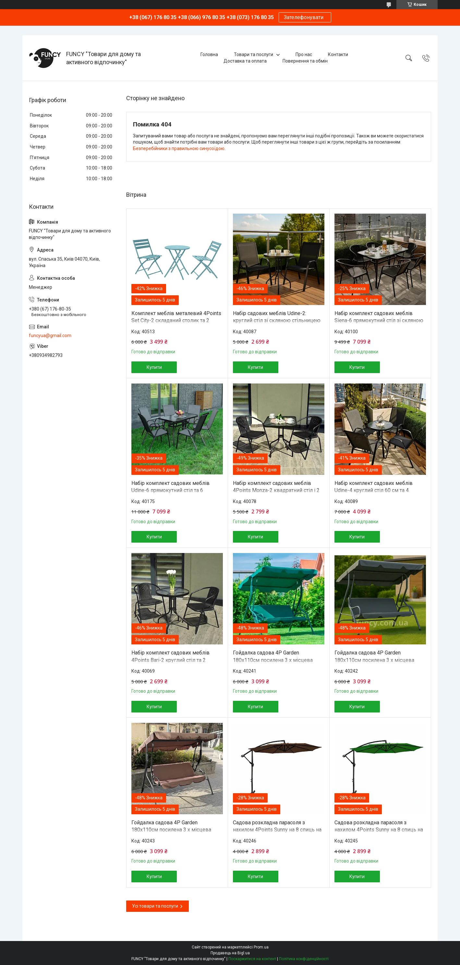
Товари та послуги (253, 54)
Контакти (338, 54)
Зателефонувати (305, 17)
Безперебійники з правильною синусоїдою (178, 148)
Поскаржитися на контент (252, 959)
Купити (154, 367)
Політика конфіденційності (304, 959)
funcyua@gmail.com (50, 335)
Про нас (304, 54)
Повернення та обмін (305, 61)
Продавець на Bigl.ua (230, 953)
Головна (209, 54)
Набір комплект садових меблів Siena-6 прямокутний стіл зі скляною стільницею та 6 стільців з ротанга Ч (378, 320)
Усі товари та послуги (155, 906)
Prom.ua (261, 947)
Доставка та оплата (245, 61)
